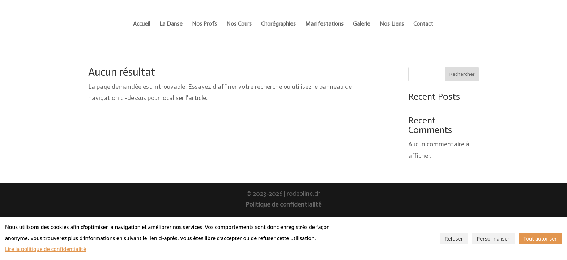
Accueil (141, 24)
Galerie (361, 24)
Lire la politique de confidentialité (45, 249)
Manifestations (324, 24)
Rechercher (462, 74)
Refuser (454, 238)
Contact (423, 24)
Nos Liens (392, 24)
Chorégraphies (278, 24)
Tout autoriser (540, 238)
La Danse (171, 24)
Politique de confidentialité (283, 204)
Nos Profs (204, 24)
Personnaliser (493, 238)
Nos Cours (239, 24)
